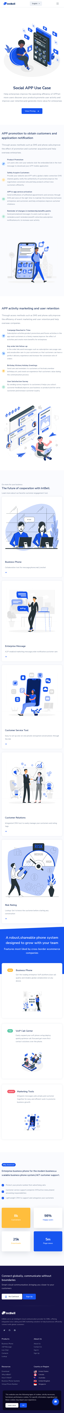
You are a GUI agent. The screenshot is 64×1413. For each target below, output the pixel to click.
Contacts (5, 1353)
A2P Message (7, 1347)
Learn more (12, 1405)
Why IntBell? (6, 1374)
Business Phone (7, 1344)
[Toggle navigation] (57, 4)
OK (23, 1405)
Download (5, 1371)
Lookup (4, 1356)
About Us (37, 1344)
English (35, 4)
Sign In (36, 1350)
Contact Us (38, 1347)
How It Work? (6, 1378)
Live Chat (5, 1350)
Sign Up (29, 1296)
